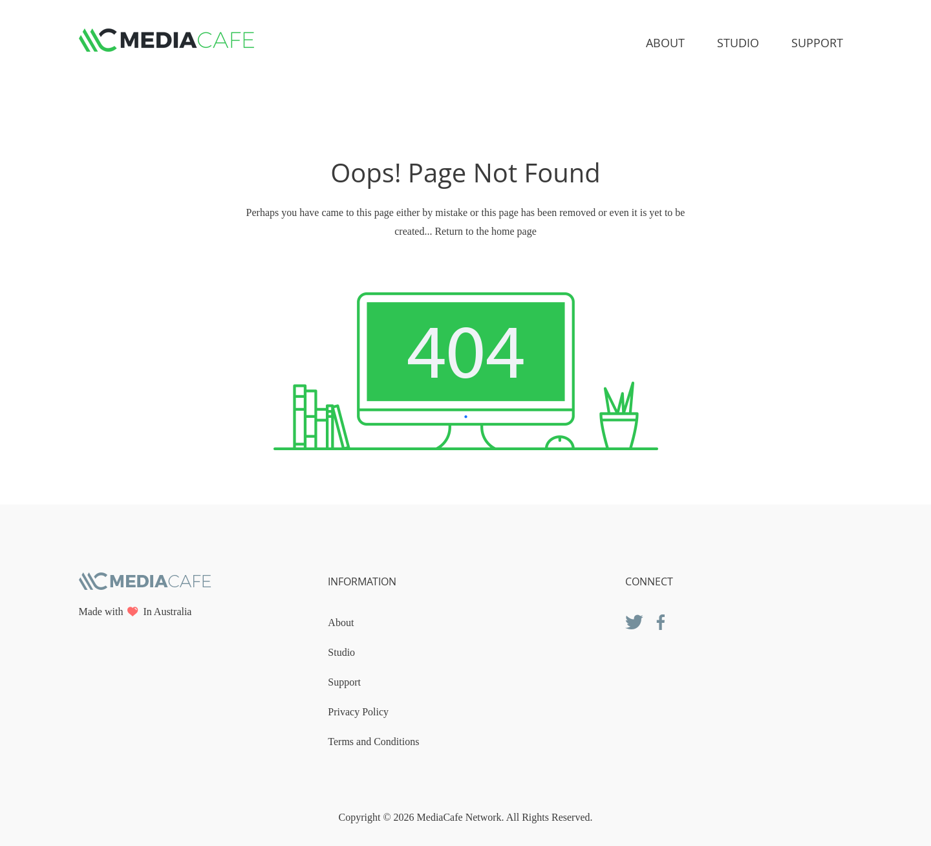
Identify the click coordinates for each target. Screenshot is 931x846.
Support (817, 42)
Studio (738, 42)
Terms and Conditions (373, 741)
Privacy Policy (358, 711)
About (665, 42)
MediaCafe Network (459, 817)
